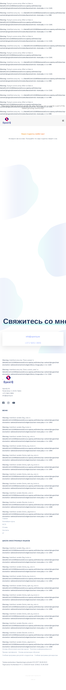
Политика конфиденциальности (41, 658)
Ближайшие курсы (8, 530)
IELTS (4, 533)
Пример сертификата (9, 661)
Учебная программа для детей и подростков (17, 664)
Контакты (5, 539)
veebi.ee (33, 688)
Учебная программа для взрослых (46, 664)
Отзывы (5, 536)
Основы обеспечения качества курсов (15, 658)
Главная (5, 527)
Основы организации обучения (29, 661)
